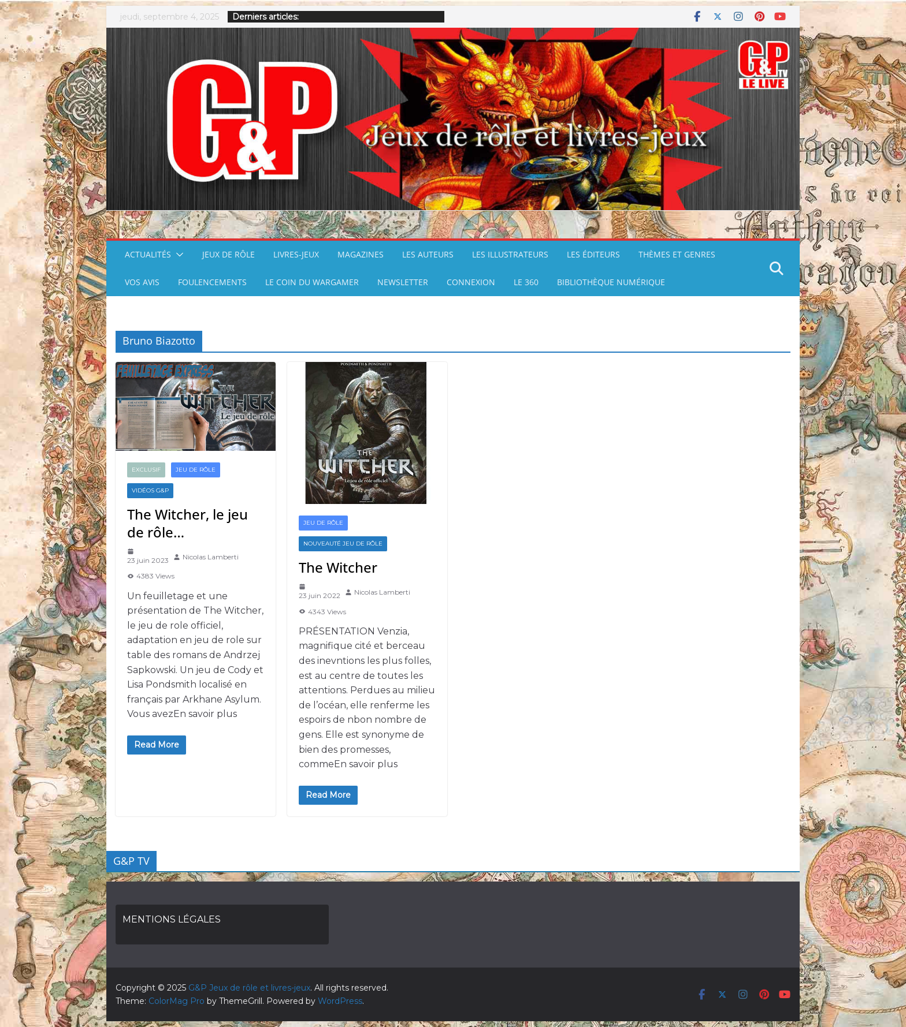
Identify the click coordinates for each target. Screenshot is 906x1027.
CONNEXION (471, 282)
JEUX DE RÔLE (228, 254)
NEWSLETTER (402, 282)
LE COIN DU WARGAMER (312, 282)
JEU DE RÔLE (196, 469)
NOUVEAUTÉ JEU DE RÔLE (343, 543)
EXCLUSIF (146, 469)
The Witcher (338, 567)
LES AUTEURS (428, 254)
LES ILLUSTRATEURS (510, 254)
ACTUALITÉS (148, 254)
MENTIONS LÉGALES (171, 919)
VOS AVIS (142, 282)
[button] (177, 255)
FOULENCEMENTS (212, 282)
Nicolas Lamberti (211, 556)
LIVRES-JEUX (296, 254)
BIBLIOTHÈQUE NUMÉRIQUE (611, 282)
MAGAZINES (360, 254)
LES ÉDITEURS (593, 254)
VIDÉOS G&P (150, 490)
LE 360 (526, 282)
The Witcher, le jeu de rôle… (187, 523)
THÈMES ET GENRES (676, 254)
